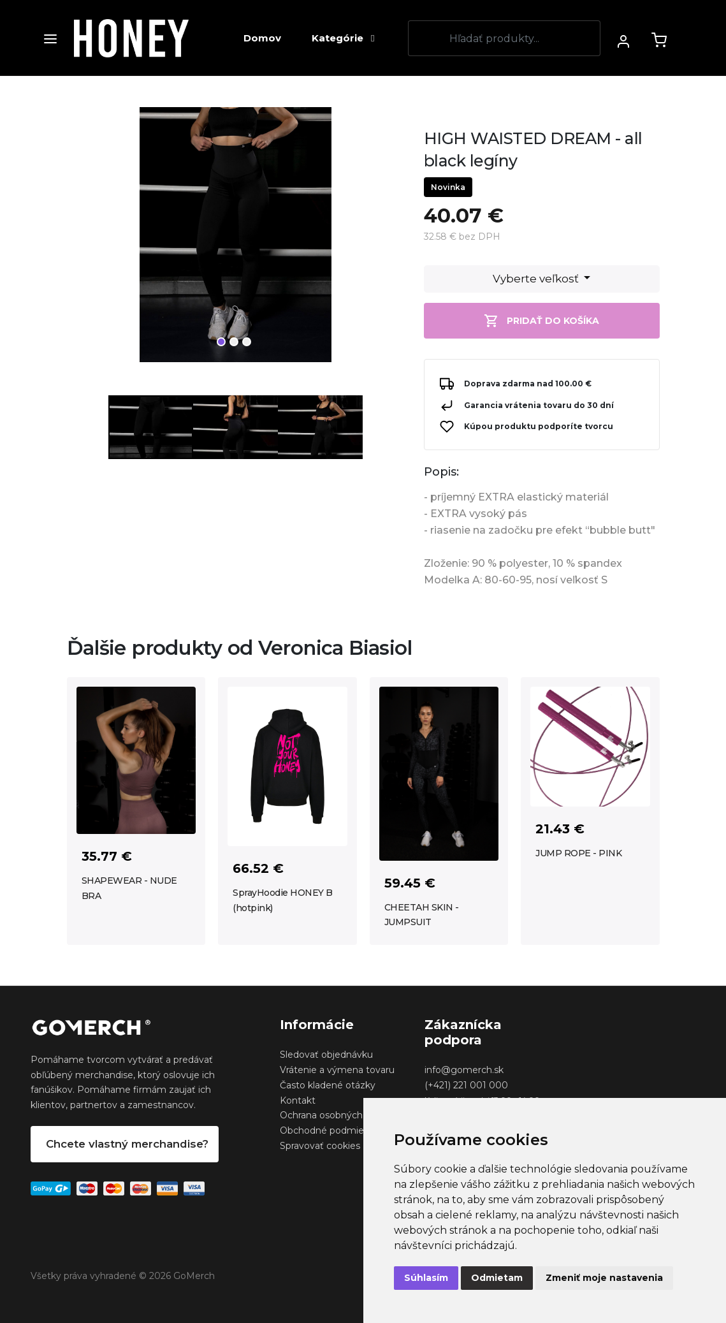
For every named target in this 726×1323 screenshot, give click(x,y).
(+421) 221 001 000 (466, 1085)
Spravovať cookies (320, 1145)
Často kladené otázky (327, 1085)
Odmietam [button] (497, 1277)
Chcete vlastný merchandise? (127, 1143)
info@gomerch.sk (464, 1070)
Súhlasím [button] (426, 1277)
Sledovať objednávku (326, 1054)
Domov (262, 38)
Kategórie (343, 38)
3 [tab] (246, 341)
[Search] (504, 38)
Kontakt (298, 1100)
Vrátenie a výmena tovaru (337, 1070)
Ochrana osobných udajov (337, 1115)
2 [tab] (233, 341)
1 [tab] (221, 341)
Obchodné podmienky (330, 1130)
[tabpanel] (236, 239)
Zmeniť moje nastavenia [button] (604, 1277)
